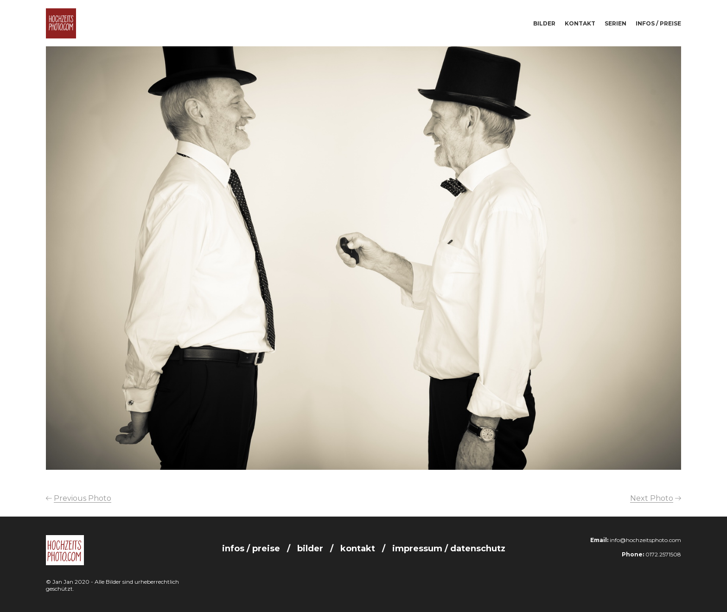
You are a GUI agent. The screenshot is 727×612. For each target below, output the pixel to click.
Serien (615, 23)
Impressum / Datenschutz (448, 548)
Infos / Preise (658, 23)
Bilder (544, 23)
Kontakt (580, 23)
